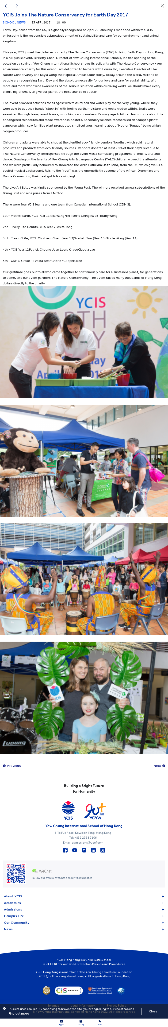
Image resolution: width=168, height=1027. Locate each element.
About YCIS (84, 896)
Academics (84, 903)
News (84, 929)
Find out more (18, 1013)
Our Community (84, 923)
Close (153, 1011)
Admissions (84, 909)
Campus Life (84, 916)
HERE (54, 964)
